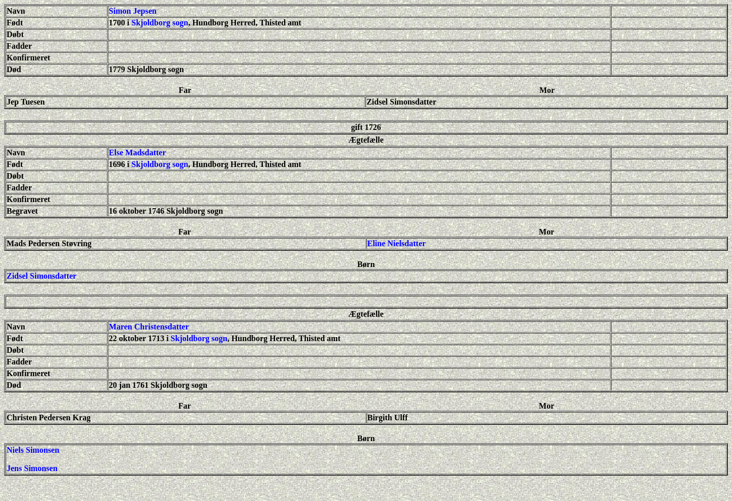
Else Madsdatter (137, 152)
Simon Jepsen (133, 11)
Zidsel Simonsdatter (41, 276)
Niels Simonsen (33, 450)
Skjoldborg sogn (160, 22)
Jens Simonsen (32, 468)
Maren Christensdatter (149, 326)
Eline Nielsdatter (397, 243)
